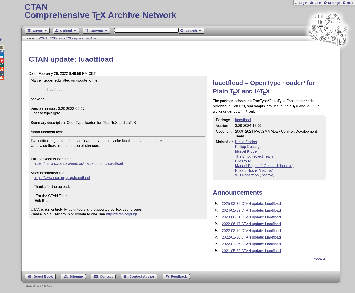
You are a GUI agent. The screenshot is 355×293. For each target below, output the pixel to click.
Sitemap (76, 276)
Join (318, 3)
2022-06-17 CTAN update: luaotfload (251, 224)
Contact (106, 276)
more (318, 259)
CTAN (43, 38)
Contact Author (141, 276)
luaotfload (243, 120)
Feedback (179, 276)
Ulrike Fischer (246, 142)
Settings (334, 3)
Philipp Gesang (247, 147)
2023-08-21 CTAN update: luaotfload (251, 217)
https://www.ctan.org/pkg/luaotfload (62, 178)
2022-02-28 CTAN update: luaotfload (251, 237)
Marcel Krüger (246, 151)
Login (303, 3)
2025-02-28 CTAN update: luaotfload (251, 204)
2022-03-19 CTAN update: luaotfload (251, 231)
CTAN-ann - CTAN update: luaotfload (73, 38)
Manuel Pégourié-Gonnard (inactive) (264, 166)
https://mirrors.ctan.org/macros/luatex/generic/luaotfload (78, 163)
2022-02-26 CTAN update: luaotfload (251, 244)
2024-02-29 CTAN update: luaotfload (251, 210)
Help (350, 3)
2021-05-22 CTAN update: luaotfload (251, 251)
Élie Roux (243, 161)
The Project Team (254, 156)
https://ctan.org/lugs (122, 214)
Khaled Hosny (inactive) (254, 170)
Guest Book (43, 276)
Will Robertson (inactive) (254, 175)
